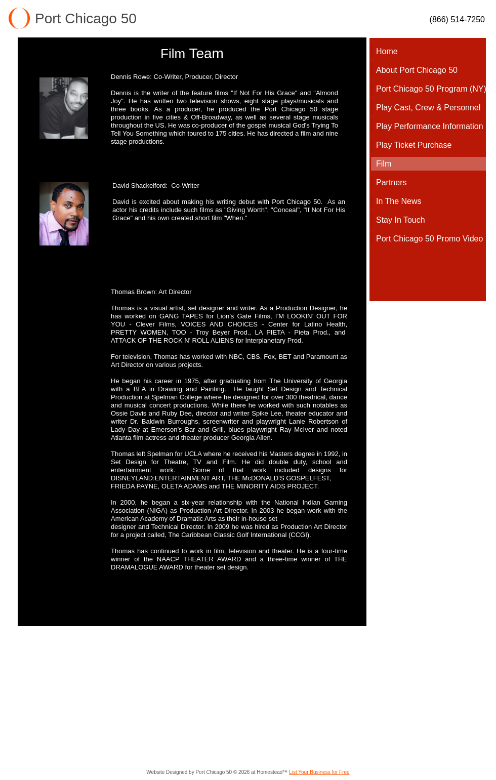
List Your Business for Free (319, 772)
